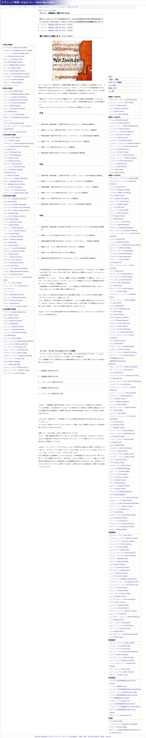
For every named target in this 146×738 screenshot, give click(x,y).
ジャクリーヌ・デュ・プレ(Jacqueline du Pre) (124, 582)
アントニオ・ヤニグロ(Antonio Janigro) (122, 541)
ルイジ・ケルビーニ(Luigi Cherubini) (14, 132)
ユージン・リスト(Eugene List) (119, 509)
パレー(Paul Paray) (116, 285)
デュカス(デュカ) (8, 289)
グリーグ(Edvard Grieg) (10, 213)
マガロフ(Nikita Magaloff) (117, 494)
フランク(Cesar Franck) (10, 158)
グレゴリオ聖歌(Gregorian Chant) (14, 65)
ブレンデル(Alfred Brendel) (118, 480)
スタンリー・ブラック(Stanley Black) (121, 251)
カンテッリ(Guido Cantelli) (118, 105)
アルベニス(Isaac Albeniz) (11, 303)
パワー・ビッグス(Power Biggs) (120, 471)
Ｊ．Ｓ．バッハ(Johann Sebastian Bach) (16, 53)
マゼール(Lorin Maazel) (117, 314)
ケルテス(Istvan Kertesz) (117, 216)
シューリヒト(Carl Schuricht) (119, 137)
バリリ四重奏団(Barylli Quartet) (119, 698)
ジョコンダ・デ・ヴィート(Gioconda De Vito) (124, 585)
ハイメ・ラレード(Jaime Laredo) (120, 593)
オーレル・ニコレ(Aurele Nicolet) (120, 646)
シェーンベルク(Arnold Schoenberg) (14, 332)
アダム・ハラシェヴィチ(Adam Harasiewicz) (124, 367)
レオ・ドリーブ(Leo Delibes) (12, 283)
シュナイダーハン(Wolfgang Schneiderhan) (123, 579)
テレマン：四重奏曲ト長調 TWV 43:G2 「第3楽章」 (57, 30)
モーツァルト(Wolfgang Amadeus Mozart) (16, 94)
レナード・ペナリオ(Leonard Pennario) (122, 526)
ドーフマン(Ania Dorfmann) (118, 459)
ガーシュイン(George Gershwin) (13, 326)
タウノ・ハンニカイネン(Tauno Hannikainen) (124, 146)
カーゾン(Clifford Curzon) (117, 398)
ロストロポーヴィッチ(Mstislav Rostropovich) (124, 634)
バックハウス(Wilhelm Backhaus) (120, 468)
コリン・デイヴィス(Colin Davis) (120, 222)
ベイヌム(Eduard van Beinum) (119, 108)
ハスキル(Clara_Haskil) (117, 462)
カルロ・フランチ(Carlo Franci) (119, 201)
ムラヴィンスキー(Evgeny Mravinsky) (121, 332)
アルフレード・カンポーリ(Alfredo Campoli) (123, 538)
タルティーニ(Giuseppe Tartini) (13, 59)
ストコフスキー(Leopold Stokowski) (121, 253)
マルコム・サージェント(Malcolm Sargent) (123, 158)
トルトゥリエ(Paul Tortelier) (118, 587)
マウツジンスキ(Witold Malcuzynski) (121, 491)
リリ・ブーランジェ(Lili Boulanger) (14, 373)
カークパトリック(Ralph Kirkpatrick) (121, 396)
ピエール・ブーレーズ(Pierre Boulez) (121, 288)
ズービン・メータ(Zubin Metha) (120, 259)
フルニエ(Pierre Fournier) (118, 602)
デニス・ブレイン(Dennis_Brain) (120, 669)
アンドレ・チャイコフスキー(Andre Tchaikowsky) (125, 381)
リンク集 (111, 91)
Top (54, 10)
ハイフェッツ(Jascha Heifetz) (119, 590)
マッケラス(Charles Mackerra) (119, 320)
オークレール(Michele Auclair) (119, 558)
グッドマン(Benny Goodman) (119, 654)
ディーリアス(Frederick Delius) (13, 274)
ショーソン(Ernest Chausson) (12, 257)
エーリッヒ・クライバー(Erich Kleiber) (122, 102)
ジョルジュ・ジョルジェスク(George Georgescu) (125, 143)
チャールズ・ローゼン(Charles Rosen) (122, 454)
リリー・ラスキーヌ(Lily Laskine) (120, 622)
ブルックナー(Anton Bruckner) (12, 164)
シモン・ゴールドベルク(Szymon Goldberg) (123, 230)
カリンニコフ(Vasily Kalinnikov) (13, 236)
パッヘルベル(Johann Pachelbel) (13, 79)
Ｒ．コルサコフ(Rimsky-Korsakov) (14, 216)
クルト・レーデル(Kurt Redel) (119, 210)
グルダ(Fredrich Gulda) (117, 425)
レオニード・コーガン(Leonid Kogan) (121, 625)
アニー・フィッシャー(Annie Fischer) (121, 370)
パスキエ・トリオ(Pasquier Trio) (120, 701)
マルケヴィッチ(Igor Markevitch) (120, 323)
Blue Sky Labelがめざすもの (43, 736)
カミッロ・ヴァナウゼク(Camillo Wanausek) (124, 651)
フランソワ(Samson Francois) (119, 477)
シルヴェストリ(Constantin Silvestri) (121, 140)
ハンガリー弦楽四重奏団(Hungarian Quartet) (124, 695)
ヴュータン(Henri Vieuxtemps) (12, 187)
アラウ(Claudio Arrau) (116, 372)
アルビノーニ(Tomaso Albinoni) (13, 82)
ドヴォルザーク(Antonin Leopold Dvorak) (16, 210)
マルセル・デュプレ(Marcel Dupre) (121, 500)
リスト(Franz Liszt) (9, 149)
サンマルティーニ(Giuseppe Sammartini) (16, 76)
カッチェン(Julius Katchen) (118, 404)
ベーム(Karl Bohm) (115, 303)
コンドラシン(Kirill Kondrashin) (119, 224)
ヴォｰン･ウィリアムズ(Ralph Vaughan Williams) (18, 341)
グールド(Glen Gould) (116, 422)
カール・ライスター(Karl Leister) (120, 649)
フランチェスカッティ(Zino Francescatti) (122, 599)
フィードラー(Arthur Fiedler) (118, 291)
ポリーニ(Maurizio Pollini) (118, 489)
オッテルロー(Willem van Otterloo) (120, 192)
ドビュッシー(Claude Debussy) (13, 228)
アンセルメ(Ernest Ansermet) (119, 120)
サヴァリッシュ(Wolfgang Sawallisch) (121, 227)
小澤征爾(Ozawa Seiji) (117, 358)
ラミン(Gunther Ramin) (117, 111)
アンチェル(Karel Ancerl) (117, 187)
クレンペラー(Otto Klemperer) (119, 213)
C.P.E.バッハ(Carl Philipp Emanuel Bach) (16, 117)
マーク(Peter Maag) (116, 311)
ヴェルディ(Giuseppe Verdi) (12, 152)
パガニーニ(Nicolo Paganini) (12, 106)
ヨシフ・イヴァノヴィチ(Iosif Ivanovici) (15, 286)
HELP (110, 76)
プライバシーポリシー (61, 736)
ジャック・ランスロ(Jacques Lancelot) (122, 660)
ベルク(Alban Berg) (9, 335)
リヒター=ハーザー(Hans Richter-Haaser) (123, 515)
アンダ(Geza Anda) (116, 378)
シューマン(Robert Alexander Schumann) (16, 146)
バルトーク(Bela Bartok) (11, 323)
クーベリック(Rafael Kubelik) (119, 204)
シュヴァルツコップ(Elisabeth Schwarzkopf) (123, 724)
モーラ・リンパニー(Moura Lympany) (121, 506)
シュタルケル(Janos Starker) (119, 576)
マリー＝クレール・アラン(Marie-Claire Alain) (124, 497)
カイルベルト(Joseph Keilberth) (119, 123)
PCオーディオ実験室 (115, 82)
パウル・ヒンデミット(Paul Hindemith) (15, 350)
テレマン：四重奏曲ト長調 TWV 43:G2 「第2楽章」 (57, 27)
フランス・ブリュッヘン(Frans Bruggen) (122, 300)
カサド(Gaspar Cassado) (117, 564)
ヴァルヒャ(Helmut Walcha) (118, 529)
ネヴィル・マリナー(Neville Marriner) (121, 274)
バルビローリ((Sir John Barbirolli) (120, 282)
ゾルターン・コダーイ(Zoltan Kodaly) (15, 353)
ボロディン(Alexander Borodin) (13, 181)
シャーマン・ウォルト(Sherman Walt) (121, 657)
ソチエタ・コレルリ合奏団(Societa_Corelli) (123, 692)
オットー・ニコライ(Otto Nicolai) (13, 114)
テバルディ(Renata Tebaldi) (118, 727)
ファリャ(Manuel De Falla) (11, 364)
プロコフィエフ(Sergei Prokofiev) (13, 329)
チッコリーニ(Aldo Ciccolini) (118, 451)
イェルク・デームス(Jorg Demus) (120, 384)
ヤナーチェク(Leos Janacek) (12, 260)
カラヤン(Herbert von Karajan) (119, 198)
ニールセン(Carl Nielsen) (11, 265)
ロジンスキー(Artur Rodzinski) (119, 114)
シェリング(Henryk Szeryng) (119, 573)
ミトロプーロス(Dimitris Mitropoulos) (121, 161)
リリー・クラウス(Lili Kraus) (119, 521)
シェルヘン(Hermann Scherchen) (120, 134)
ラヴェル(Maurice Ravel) (11, 318)
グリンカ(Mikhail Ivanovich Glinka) (14, 184)
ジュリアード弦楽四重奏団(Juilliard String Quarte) (125, 689)
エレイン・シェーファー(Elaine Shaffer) (122, 643)
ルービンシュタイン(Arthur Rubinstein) (122, 523)
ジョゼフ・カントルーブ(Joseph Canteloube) (17, 355)
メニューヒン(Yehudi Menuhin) (119, 608)
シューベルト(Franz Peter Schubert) (14, 103)
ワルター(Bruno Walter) (117, 172)
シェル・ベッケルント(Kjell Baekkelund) (122, 433)
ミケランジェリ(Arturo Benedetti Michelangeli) (124, 503)
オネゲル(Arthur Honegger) (11, 361)
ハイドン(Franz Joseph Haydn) (13, 91)
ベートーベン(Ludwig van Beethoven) (15, 97)
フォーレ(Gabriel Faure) (11, 254)
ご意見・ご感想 (113, 79)
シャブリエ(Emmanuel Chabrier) (13, 262)
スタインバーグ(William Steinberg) (120, 248)
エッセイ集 (111, 85)
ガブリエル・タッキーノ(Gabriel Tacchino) (123, 407)
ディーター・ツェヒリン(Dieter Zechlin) (122, 457)
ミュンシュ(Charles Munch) (118, 163)
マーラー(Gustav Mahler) (11, 225)
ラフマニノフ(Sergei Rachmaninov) (14, 312)
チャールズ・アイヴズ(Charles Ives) (14, 347)
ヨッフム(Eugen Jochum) (118, 340)
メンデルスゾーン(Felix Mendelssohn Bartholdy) (18, 143)
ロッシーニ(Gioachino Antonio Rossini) (15, 100)
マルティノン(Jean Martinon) (119, 326)
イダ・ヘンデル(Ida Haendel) (119, 547)
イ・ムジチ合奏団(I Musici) (118, 686)
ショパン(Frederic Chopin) (11, 140)
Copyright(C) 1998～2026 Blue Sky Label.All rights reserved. (90, 736)
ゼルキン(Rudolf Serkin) (117, 445)
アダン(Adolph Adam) (10, 111)
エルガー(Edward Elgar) (10, 219)
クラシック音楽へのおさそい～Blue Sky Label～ (29, 2)
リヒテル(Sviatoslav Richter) (118, 518)
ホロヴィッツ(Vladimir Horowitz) (120, 486)
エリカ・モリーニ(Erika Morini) (119, 550)
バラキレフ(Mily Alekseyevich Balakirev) (16, 271)
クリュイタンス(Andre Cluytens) (120, 129)
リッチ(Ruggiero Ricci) (117, 619)
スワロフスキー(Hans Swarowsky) (120, 256)
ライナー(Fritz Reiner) (116, 169)
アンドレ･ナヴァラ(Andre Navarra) (121, 544)
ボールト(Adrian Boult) (117, 306)
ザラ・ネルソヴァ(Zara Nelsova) (120, 570)
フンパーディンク (9, 291)
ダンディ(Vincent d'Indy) (11, 245)
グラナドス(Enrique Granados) (13, 300)
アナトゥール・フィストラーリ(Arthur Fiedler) (124, 178)
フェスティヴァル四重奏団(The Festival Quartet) (125, 707)
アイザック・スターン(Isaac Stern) (121, 535)
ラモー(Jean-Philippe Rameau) (13, 62)
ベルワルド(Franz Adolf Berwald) (13, 123)
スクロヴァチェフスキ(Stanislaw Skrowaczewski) (125, 245)
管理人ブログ (112, 88)
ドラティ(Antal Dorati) (116, 271)
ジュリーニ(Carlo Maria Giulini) (119, 242)
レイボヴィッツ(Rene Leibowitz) (120, 349)
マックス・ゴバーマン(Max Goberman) (122, 155)
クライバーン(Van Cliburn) (118, 413)
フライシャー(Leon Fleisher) (118, 474)
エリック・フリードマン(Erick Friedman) (122, 553)
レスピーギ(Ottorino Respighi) (12, 321)
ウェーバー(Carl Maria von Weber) (14, 108)
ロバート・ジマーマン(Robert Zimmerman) (123, 352)
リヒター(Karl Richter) (116, 343)
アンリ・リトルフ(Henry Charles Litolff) (15, 193)
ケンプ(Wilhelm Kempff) (117, 427)
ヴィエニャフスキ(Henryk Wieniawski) (15, 268)
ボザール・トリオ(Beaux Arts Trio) (120, 715)
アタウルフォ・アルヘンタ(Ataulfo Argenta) (123, 99)
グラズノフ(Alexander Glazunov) (13, 294)
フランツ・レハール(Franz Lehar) (14, 358)
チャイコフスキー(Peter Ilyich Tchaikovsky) (17, 207)
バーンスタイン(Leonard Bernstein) (121, 280)
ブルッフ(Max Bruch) (10, 242)
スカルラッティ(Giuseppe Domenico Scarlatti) (17, 50)
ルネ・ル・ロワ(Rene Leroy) (119, 675)
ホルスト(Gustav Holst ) (10, 315)
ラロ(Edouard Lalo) (9, 172)
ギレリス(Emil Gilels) (116, 410)
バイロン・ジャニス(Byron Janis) (120, 465)
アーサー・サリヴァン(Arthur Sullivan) (15, 306)
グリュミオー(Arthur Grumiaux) (119, 567)
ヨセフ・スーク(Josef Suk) (118, 614)
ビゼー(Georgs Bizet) (10, 201)
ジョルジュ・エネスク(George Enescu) (15, 367)
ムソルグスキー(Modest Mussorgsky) (15, 204)
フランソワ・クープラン (11, 85)
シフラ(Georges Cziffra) (117, 436)
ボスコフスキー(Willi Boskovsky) (120, 309)
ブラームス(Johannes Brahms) (13, 169)
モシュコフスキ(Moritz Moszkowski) (14, 297)
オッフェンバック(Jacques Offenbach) (15, 178)
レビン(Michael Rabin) (117, 631)
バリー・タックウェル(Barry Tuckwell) (122, 672)
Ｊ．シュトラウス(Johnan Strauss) (14, 166)
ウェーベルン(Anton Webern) (12, 338)
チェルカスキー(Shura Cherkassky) (121, 448)
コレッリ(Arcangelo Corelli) (12, 68)
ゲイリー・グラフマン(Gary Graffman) (122, 430)
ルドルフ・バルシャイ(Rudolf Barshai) (122, 346)
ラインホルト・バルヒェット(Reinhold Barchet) (125, 617)
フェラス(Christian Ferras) (118, 596)
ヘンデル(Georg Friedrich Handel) (14, 56)
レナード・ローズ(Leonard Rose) (120, 628)
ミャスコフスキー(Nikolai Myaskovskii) (15, 344)
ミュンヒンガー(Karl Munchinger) (120, 329)
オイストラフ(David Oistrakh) (119, 561)
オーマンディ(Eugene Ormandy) (120, 190)
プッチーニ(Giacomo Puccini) (12, 222)
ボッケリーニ (7, 120)
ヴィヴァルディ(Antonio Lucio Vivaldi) (15, 47)
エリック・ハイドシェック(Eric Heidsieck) (123, 393)
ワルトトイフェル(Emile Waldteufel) (14, 248)
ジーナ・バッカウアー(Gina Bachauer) (122, 439)
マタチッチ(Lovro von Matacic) (119, 317)
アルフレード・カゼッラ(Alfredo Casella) (16, 370)
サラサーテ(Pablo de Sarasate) (13, 239)
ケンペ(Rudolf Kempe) (117, 219)
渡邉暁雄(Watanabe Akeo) (118, 361)
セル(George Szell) (115, 262)
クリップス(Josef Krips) (117, 207)
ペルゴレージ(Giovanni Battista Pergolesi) (16, 74)
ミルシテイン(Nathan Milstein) (119, 605)
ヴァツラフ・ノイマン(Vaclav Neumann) (122, 355)
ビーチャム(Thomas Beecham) (119, 149)
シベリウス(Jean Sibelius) (11, 233)
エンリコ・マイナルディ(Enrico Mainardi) (123, 555)
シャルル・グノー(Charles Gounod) (14, 190)
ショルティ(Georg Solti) (117, 239)
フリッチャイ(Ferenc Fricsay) (119, 152)
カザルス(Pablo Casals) (117, 195)
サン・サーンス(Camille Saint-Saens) (15, 198)
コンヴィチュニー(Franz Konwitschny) (122, 131)
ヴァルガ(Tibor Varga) (116, 637)
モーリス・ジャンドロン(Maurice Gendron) (123, 611)
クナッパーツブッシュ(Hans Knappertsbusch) (124, 126)
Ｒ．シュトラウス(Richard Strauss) (14, 230)
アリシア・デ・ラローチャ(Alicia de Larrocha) (124, 375)
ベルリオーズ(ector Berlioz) (12, 137)
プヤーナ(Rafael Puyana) (117, 483)
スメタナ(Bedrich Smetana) (12, 161)
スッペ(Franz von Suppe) (11, 175)
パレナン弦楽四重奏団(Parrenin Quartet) (122, 704)
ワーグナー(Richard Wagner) (12, 155)
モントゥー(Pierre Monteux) (118, 166)
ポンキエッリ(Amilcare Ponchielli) (14, 251)
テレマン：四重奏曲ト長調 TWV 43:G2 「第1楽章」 (57, 24)
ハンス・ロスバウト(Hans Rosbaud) (121, 277)
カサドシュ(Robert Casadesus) (119, 401)
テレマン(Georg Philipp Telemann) (14, 71)
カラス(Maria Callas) (116, 721)
